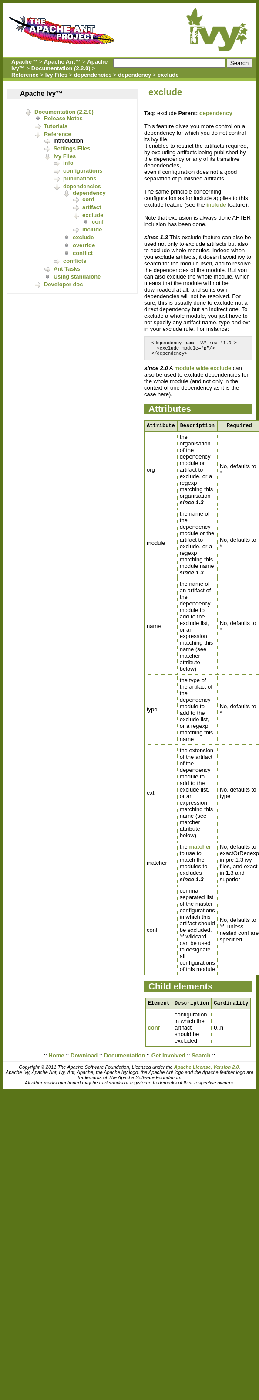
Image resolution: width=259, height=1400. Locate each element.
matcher (200, 850)
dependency (134, 74)
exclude (168, 74)
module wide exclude (202, 370)
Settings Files (72, 148)
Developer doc (63, 284)
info (68, 163)
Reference (25, 74)
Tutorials (55, 126)
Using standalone (77, 276)
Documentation (124, 1060)
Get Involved (168, 1060)
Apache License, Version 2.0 (206, 1072)
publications (80, 178)
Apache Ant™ (62, 61)
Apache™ (24, 61)
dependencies (93, 74)
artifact (91, 207)
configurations (82, 170)
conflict (83, 253)
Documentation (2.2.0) (61, 68)
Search (201, 1060)
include (92, 229)
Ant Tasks (67, 268)
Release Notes (63, 118)
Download (84, 1060)
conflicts (74, 261)
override (84, 245)
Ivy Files (56, 74)
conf (88, 199)
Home (56, 1060)
